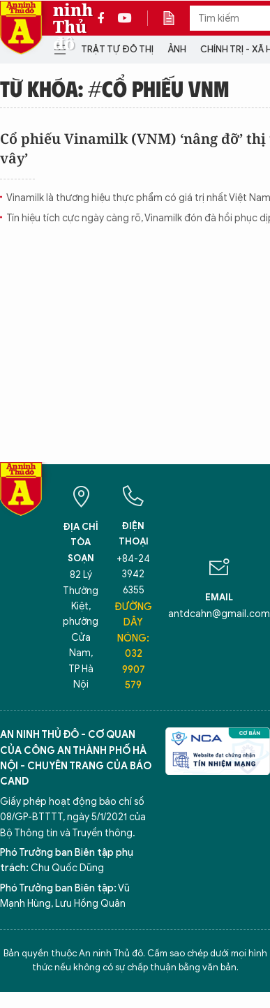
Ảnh (176, 49)
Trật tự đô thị (117, 49)
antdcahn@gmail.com (219, 614)
